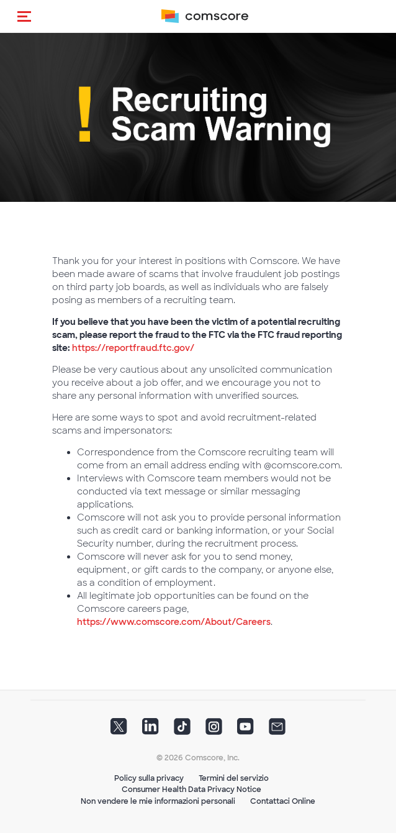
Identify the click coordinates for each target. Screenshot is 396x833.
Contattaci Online (282, 801)
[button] (24, 16)
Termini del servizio (234, 778)
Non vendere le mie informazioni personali (158, 801)
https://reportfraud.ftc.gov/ (133, 347)
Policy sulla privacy (149, 778)
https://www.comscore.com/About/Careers (174, 621)
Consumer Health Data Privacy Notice (191, 789)
